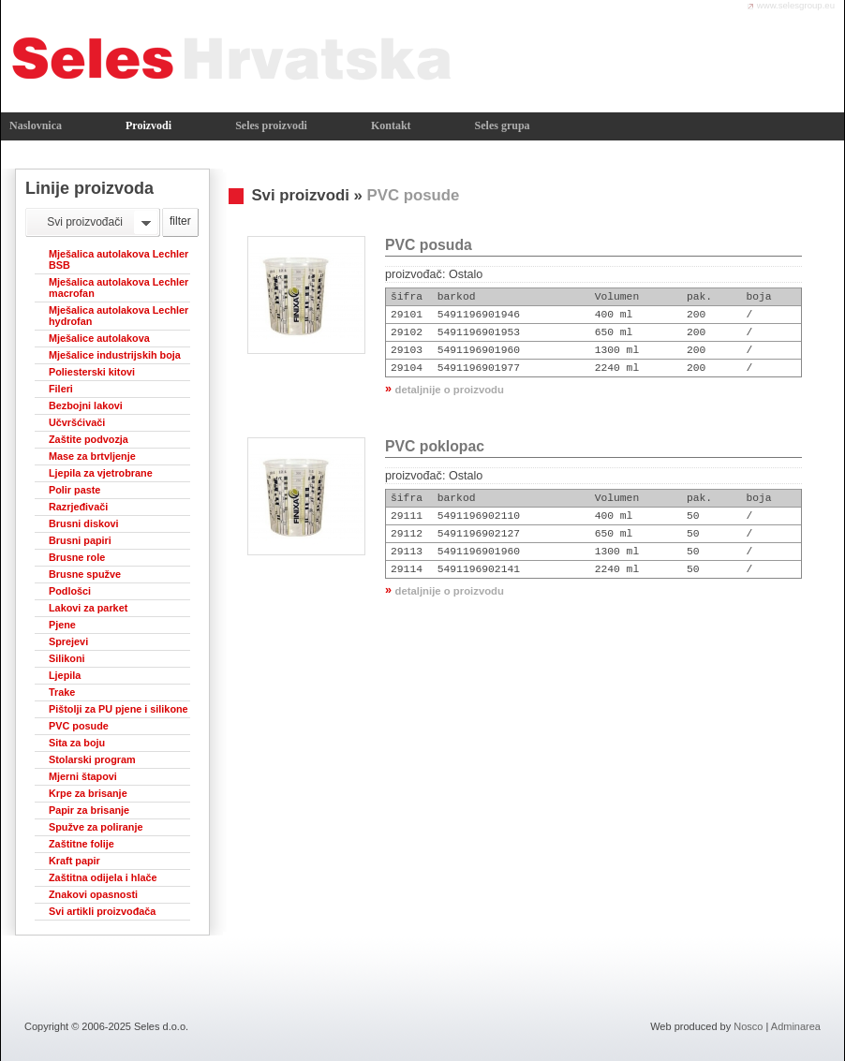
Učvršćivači (77, 422)
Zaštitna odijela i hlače (103, 877)
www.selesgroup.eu (796, 5)
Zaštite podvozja (88, 439)
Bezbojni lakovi (86, 405)
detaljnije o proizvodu (449, 389)
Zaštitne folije (81, 843)
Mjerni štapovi (83, 776)
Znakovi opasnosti (93, 894)
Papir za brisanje (89, 810)
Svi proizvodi (299, 195)
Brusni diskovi (84, 523)
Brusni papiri (80, 540)
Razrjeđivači (78, 506)
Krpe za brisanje (88, 793)
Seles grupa (502, 125)
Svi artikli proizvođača (102, 911)
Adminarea (796, 1026)
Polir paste (74, 489)
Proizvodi (148, 125)
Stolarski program (92, 759)
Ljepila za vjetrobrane (101, 473)
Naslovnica (35, 125)
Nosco (748, 1026)
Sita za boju (77, 742)
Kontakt (391, 125)
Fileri (61, 388)
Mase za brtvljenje (92, 456)
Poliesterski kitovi (92, 371)
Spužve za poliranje (96, 827)
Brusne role (77, 557)
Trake (62, 692)
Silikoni (67, 658)
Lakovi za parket (88, 607)
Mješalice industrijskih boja (115, 355)
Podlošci (70, 591)
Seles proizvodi (271, 125)
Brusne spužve (85, 574)
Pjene (62, 624)
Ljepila (65, 675)
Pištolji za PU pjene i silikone (118, 709)
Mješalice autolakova (99, 338)
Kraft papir (74, 860)
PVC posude (79, 725)
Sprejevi (68, 641)
